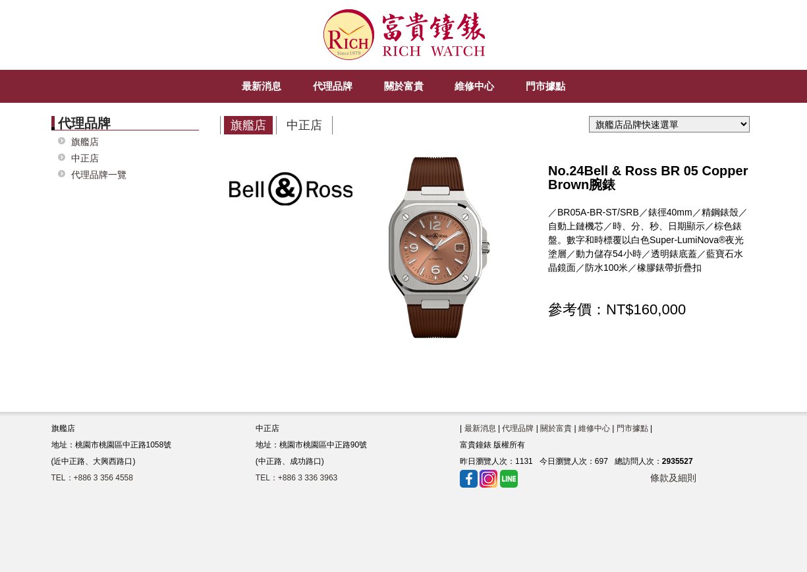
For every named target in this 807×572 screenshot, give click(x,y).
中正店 (85, 158)
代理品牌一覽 (98, 175)
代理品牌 (518, 428)
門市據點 (632, 428)
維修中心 (594, 428)
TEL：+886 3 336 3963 (296, 477)
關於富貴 (556, 428)
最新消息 (480, 428)
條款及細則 (673, 477)
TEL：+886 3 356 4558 (92, 477)
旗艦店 (85, 142)
